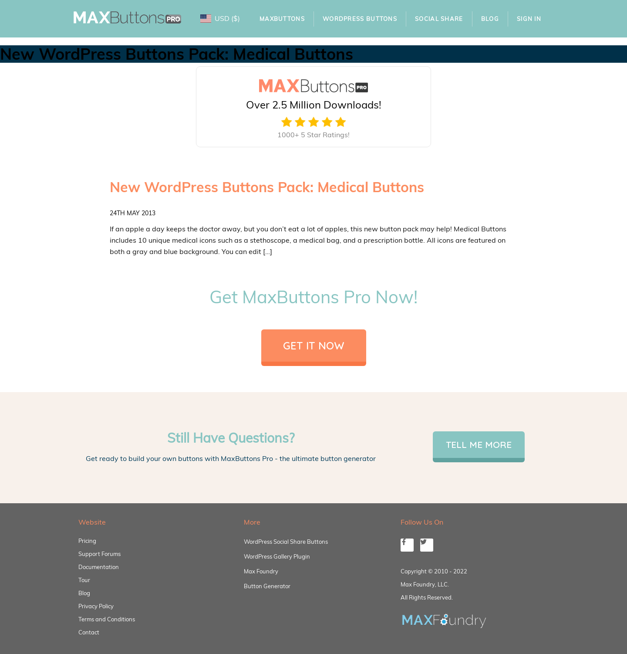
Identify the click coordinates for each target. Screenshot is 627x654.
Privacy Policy (96, 606)
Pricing (87, 540)
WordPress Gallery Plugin (277, 556)
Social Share (439, 18)
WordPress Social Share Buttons (286, 541)
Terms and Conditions (106, 619)
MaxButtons (282, 18)
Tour (84, 579)
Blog (490, 18)
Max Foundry (261, 571)
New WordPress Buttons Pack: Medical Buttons (267, 187)
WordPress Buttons (360, 18)
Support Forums (99, 553)
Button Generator (267, 586)
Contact (88, 632)
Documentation (98, 566)
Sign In (529, 18)
